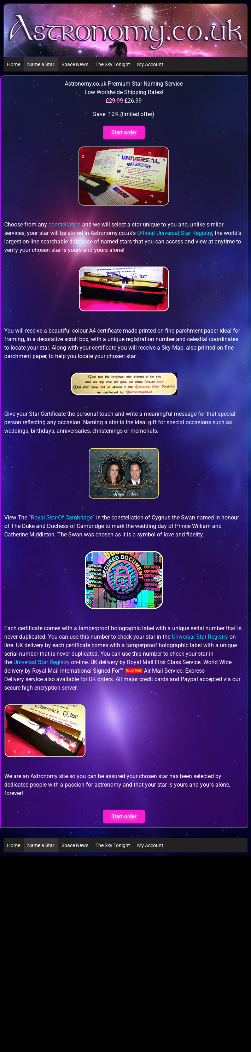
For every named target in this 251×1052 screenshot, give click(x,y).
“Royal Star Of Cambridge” (62, 517)
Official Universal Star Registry (174, 233)
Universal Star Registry (200, 636)
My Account (150, 64)
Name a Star (40, 64)
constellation (64, 224)
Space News (75, 64)
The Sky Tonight (112, 64)
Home (13, 64)
